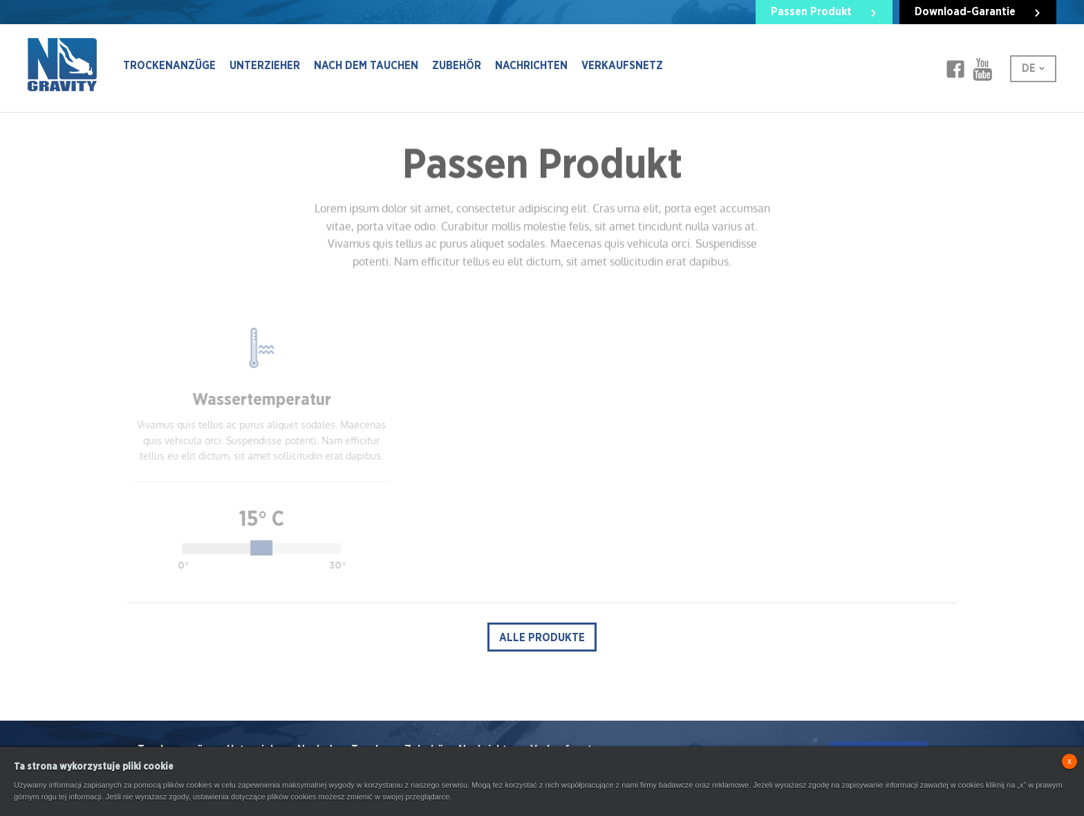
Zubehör (456, 65)
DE (1029, 68)
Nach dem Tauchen (366, 65)
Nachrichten (531, 65)
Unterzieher (265, 65)
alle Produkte (542, 637)
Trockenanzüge (169, 65)
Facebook (955, 69)
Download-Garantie (965, 11)
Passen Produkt (811, 11)
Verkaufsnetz (622, 65)
